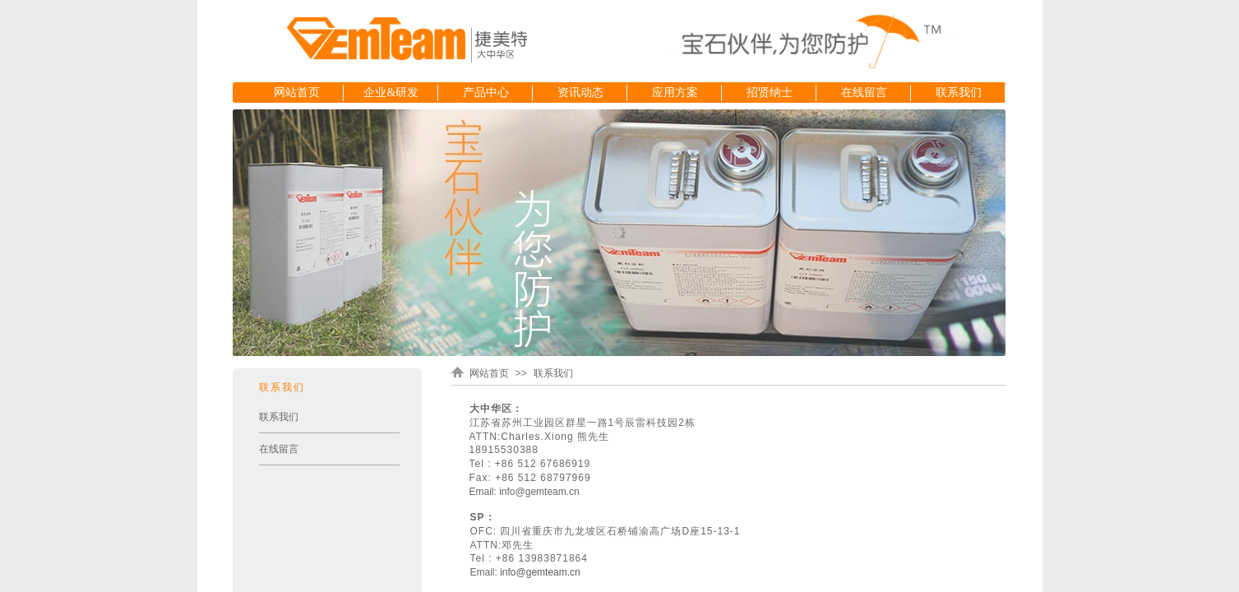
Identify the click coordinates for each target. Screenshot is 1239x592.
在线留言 (864, 92)
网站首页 (297, 92)
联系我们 (959, 92)
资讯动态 (580, 92)
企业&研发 (390, 92)
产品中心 (486, 92)
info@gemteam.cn (540, 572)
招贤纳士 (770, 92)
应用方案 (675, 92)
